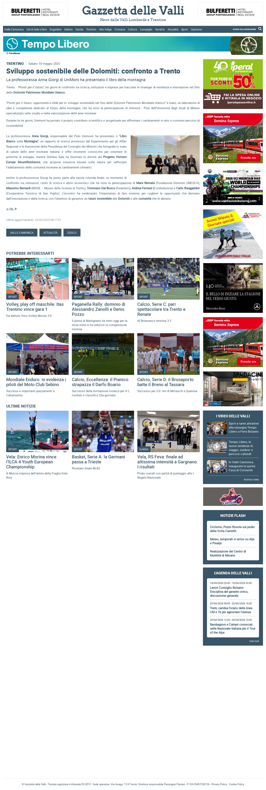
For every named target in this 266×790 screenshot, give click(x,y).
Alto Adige (105, 29)
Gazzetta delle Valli (233, 749)
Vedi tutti (254, 641)
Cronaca (119, 29)
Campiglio (146, 29)
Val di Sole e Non (36, 29)
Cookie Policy (236, 784)
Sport (184, 29)
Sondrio (160, 29)
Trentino (91, 29)
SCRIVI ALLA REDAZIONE (244, 29)
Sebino (68, 29)
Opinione (196, 29)
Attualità (173, 29)
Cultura (132, 29)
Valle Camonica (14, 29)
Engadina (55, 29)
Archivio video (251, 479)
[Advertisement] (233, 660)
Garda (79, 29)
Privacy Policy (219, 784)
